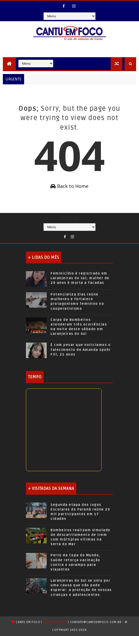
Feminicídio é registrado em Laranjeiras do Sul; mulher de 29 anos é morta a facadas (80, 278)
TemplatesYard (55, 622)
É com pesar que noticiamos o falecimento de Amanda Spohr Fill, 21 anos (81, 349)
